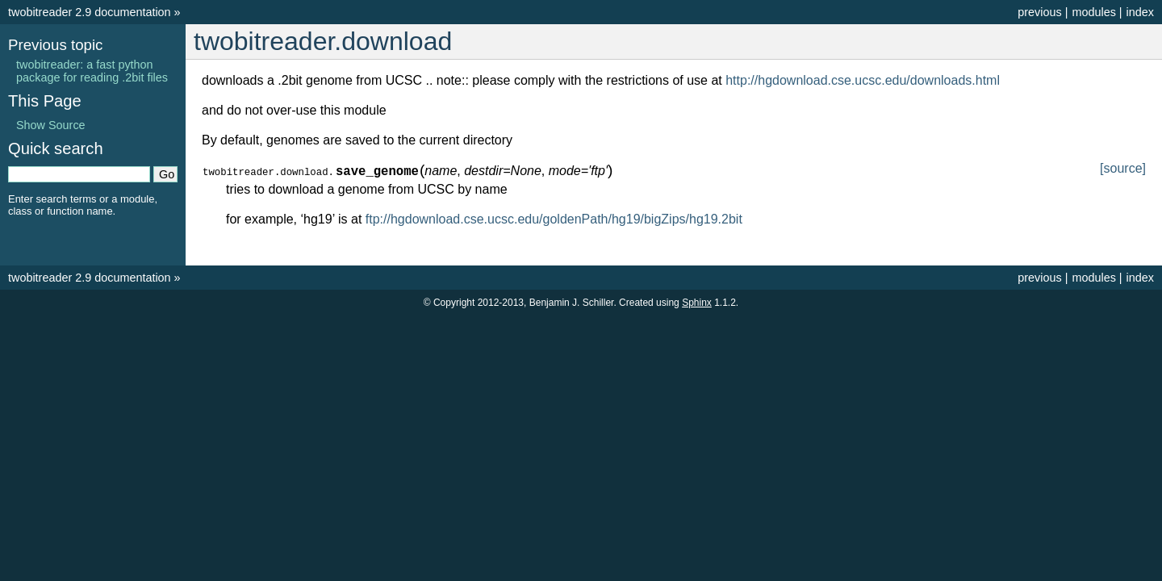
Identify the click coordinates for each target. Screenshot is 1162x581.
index (1140, 12)
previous (1039, 12)
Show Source (51, 125)
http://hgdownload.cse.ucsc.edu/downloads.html (862, 80)
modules (1093, 12)
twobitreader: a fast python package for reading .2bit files (92, 71)
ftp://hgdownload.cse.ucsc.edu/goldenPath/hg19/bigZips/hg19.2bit (554, 219)
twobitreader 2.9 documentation (89, 12)
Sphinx (697, 302)
